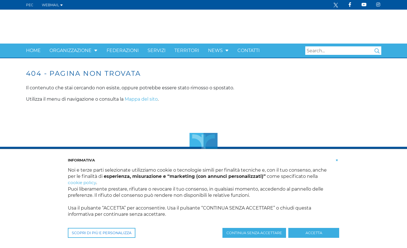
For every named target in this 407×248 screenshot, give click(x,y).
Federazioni (123, 50)
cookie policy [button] (82, 182)
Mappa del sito (141, 99)
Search (377, 51)
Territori (186, 50)
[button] (96, 50)
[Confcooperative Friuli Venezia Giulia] (71, 26)
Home (33, 50)
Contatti (248, 50)
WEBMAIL (52, 5)
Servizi (157, 50)
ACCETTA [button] (314, 233)
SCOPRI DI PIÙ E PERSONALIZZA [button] (101, 233)
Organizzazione (70, 50)
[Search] (343, 50)
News (215, 50)
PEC (29, 5)
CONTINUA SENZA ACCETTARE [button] (254, 233)
